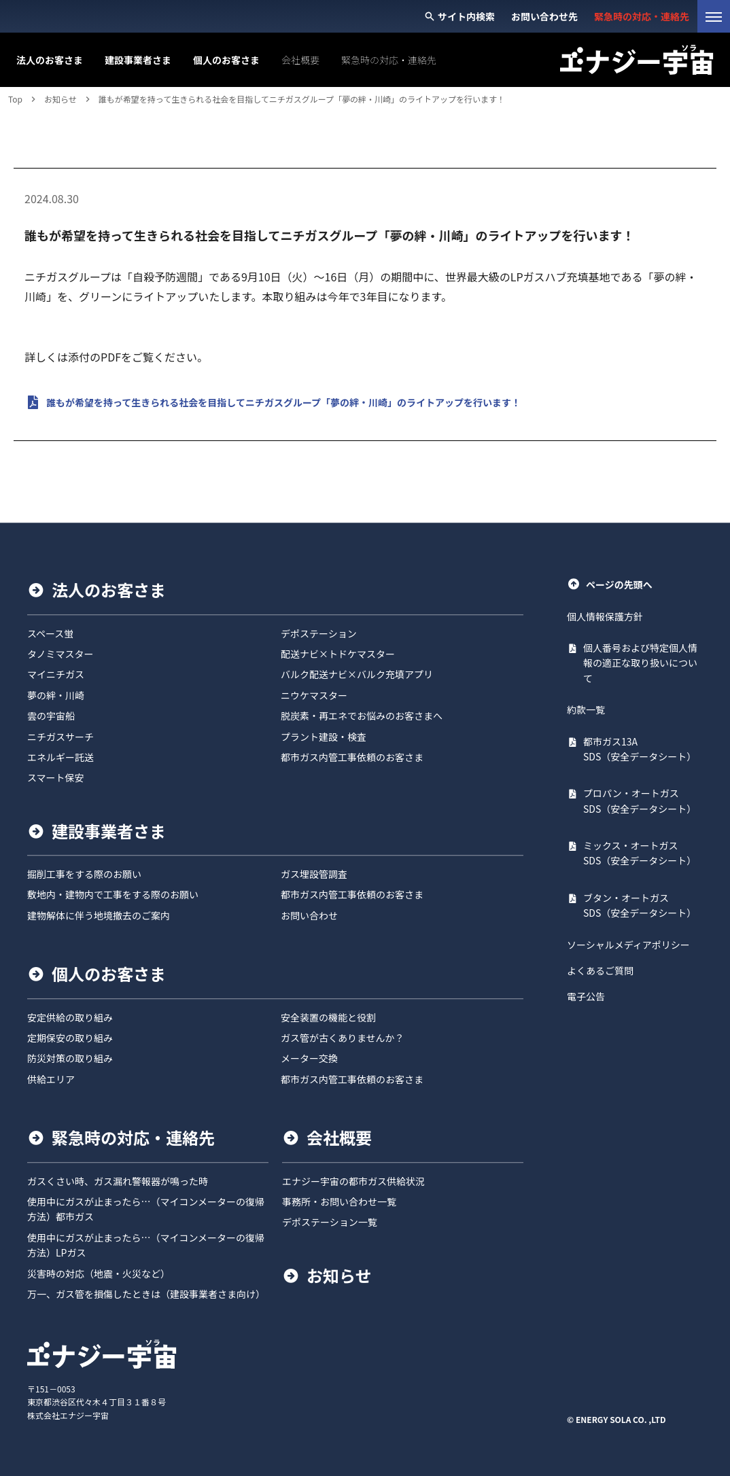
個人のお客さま (109, 974)
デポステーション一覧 (329, 1222)
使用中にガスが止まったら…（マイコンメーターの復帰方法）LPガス (145, 1245)
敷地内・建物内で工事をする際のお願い (112, 895)
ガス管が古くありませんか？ (342, 1037)
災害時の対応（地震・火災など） (98, 1273)
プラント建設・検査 (323, 736)
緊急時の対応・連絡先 (133, 1137)
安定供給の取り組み (70, 1017)
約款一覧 (586, 709)
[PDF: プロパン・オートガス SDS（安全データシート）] (635, 801)
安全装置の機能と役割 (328, 1017)
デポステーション (319, 633)
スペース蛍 (50, 633)
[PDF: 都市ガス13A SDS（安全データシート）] (635, 749)
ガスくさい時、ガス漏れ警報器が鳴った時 (117, 1181)
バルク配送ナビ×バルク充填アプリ (357, 675)
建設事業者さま (109, 831)
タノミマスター (60, 654)
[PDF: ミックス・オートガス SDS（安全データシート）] (635, 853)
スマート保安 (55, 778)
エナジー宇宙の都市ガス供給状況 (353, 1181)
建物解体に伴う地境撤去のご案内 (98, 915)
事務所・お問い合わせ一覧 (339, 1201)
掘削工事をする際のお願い (84, 874)
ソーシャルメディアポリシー (628, 944)
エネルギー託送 (60, 757)
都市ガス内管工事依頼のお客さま (352, 757)
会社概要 (339, 1137)
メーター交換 (309, 1059)
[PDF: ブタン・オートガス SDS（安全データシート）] (635, 905)
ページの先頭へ (610, 584)
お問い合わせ (309, 915)
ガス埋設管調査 (314, 874)
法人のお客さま (109, 589)
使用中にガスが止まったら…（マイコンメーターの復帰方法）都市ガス (145, 1209)
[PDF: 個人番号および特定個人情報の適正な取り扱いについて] (635, 663)
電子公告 (586, 997)
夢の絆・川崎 (55, 695)
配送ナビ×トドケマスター (338, 654)
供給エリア (51, 1079)
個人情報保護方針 (605, 616)
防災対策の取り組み (70, 1059)
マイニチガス (55, 675)
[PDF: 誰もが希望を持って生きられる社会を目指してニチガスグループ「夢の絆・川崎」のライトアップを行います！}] (365, 402)
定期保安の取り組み (70, 1037)
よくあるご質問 (600, 970)
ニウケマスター (314, 695)
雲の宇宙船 (51, 715)
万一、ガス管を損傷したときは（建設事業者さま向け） (146, 1294)
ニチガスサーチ (60, 736)
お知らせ (339, 1275)
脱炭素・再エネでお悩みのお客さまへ (361, 715)
